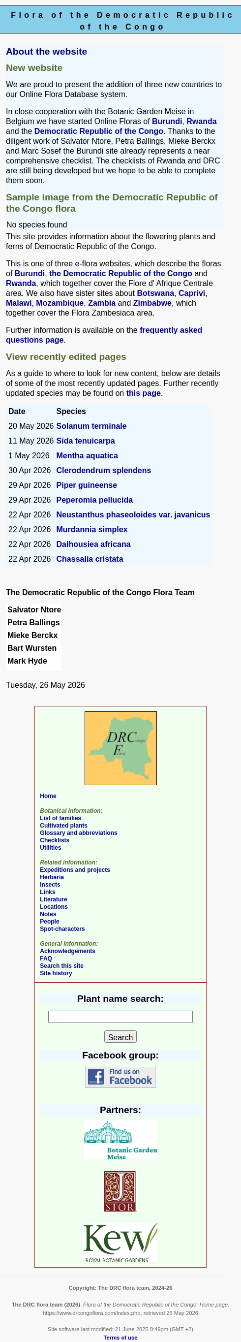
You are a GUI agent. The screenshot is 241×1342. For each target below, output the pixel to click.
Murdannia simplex (92, 529)
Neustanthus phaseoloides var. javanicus (134, 515)
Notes (48, 914)
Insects (50, 884)
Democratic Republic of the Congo (98, 131)
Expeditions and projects (75, 869)
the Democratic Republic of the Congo (120, 273)
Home (48, 796)
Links (47, 892)
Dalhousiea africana (94, 544)
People (49, 921)
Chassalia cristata (90, 559)
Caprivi (192, 293)
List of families (60, 818)
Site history (56, 973)
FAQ (46, 958)
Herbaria (52, 877)
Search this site (62, 965)
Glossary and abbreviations (78, 833)
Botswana (156, 293)
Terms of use (121, 1338)
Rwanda (201, 121)
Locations (54, 906)
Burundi (167, 121)
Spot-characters (62, 929)
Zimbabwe (152, 303)
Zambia (102, 303)
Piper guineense (87, 485)
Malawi (18, 303)
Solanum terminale (92, 426)
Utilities (50, 847)
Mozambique (60, 303)
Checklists (54, 840)
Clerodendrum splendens (104, 470)
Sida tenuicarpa (86, 441)
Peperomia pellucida (95, 500)
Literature (53, 899)
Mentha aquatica (87, 455)
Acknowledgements (67, 951)
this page (143, 393)
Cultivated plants (64, 825)
